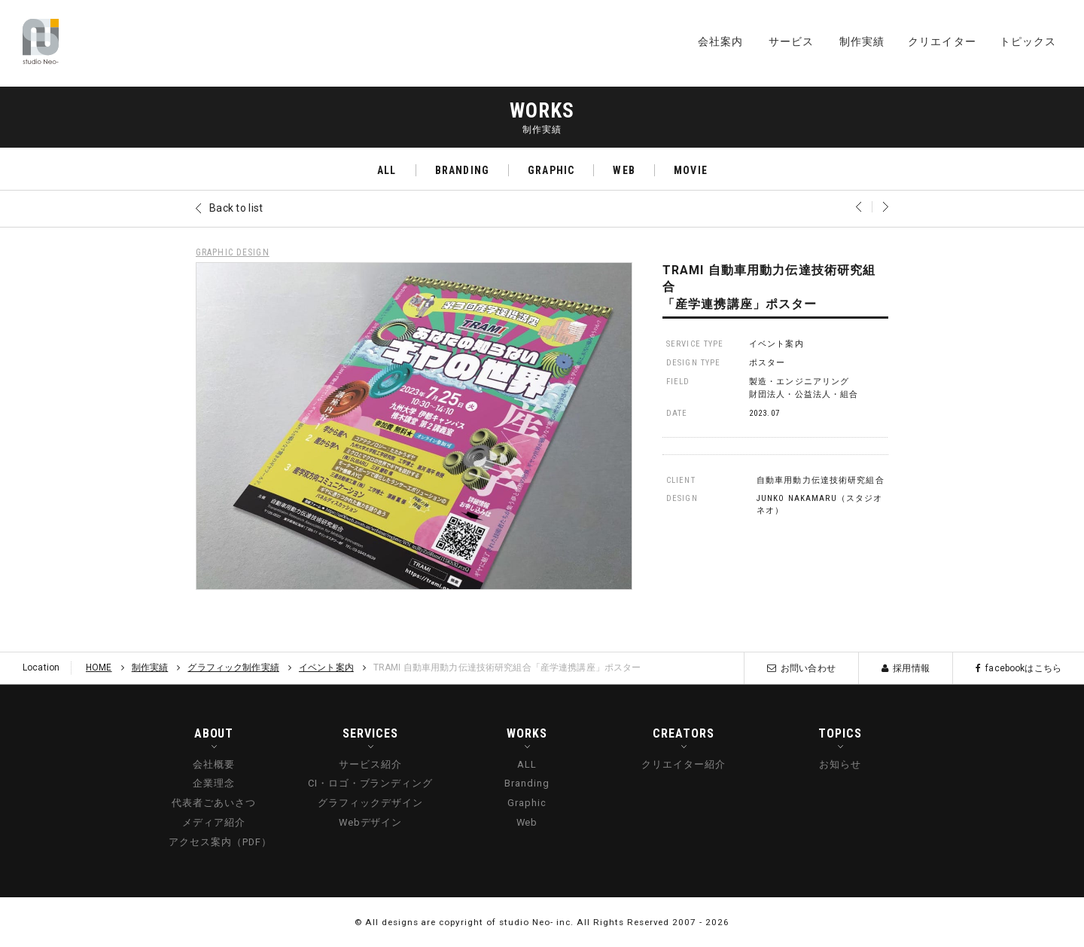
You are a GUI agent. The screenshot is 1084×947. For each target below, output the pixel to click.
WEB (624, 170)
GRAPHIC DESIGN (232, 252)
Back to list (236, 208)
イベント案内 (776, 344)
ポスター (767, 363)
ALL (386, 170)
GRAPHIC (551, 170)
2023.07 (764, 413)
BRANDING (462, 170)
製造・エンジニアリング (799, 381)
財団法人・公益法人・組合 (803, 394)
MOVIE (691, 170)
